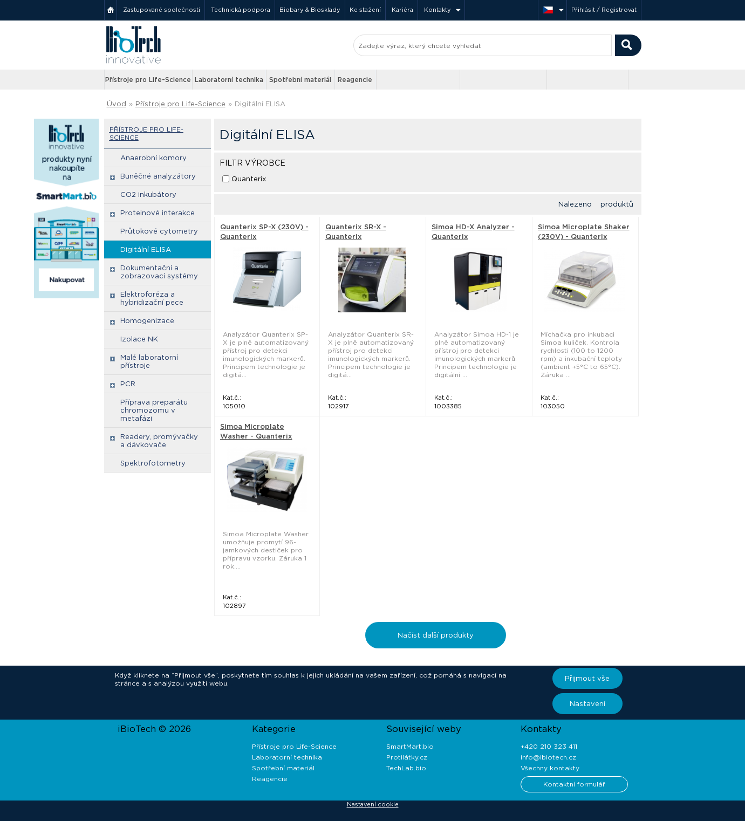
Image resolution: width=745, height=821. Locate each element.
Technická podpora (240, 9)
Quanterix (248, 179)
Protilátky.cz (406, 757)
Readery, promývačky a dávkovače (159, 441)
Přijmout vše (587, 678)
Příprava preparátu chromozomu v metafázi (154, 410)
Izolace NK (139, 339)
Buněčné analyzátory (158, 176)
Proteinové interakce (157, 213)
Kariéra (402, 9)
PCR (127, 384)
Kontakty (437, 9)
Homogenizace (147, 321)
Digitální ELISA (260, 104)
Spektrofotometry (153, 463)
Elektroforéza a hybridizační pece (151, 298)
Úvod (116, 104)
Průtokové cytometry (159, 231)
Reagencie (355, 80)
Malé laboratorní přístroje (149, 361)
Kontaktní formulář (574, 784)
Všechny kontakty (550, 768)
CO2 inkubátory (148, 194)
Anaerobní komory (153, 158)
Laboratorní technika (229, 80)
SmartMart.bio (410, 746)
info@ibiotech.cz (548, 757)
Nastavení (587, 704)
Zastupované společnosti (161, 9)
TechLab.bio (406, 768)
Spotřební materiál (300, 80)
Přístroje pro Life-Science (148, 80)
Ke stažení (365, 9)
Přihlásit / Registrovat (604, 9)
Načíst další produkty (436, 635)
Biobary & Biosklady (309, 9)
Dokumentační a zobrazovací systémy (159, 272)
